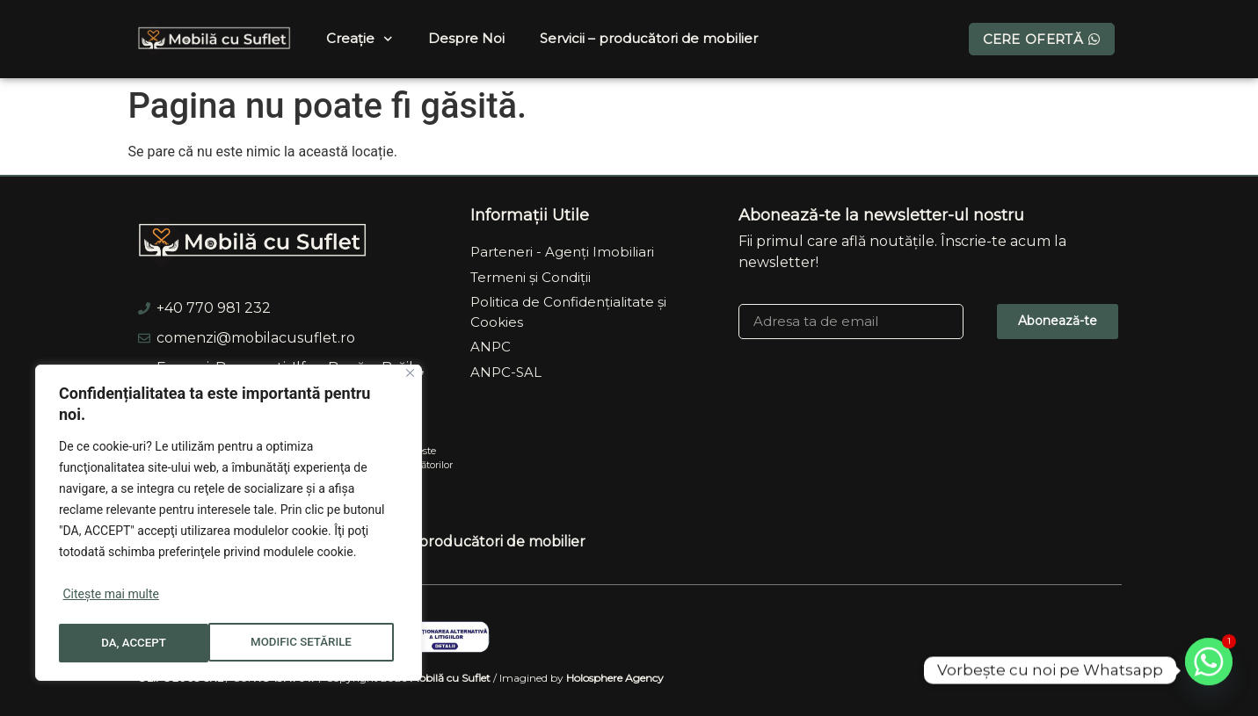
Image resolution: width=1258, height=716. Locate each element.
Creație (359, 39)
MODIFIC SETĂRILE (151, 643)
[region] (228, 525)
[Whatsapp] (1209, 670)
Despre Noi (466, 38)
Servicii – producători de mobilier (649, 38)
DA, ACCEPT (325, 643)
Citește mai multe (110, 599)
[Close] (410, 378)
